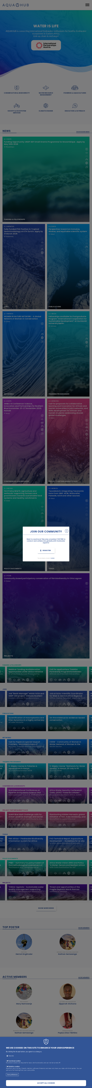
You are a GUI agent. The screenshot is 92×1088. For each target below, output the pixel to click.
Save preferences (12, 1074)
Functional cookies (14, 1061)
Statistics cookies (14, 1066)
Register (47, 550)
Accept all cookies (46, 1083)
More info (11, 1056)
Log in (52, 558)
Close (66, 530)
